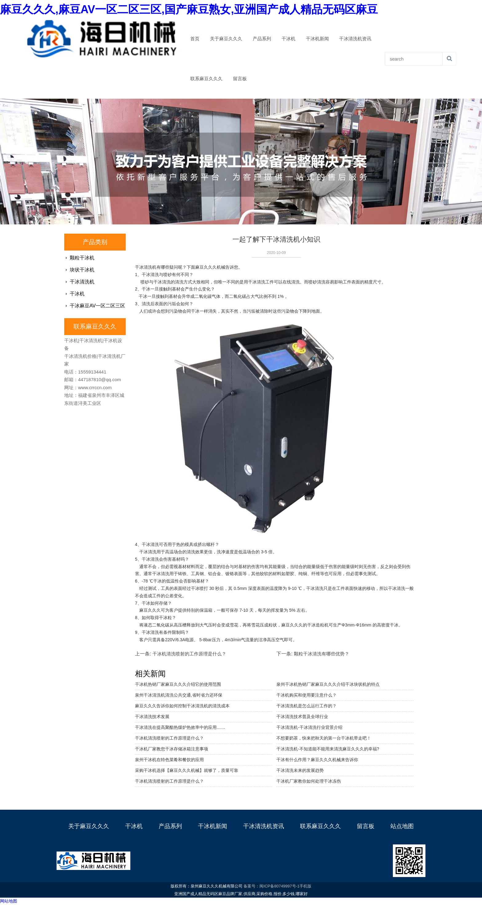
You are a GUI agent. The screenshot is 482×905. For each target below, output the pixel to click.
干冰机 (288, 38)
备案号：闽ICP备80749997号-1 (271, 886)
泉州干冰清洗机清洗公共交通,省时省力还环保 (178, 695)
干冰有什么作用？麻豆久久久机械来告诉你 (317, 759)
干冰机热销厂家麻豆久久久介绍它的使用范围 (178, 684)
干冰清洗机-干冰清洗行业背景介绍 (309, 727)
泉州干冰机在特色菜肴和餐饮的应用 (169, 759)
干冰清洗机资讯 (355, 38)
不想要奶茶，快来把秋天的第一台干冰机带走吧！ (323, 738)
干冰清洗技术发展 (152, 716)
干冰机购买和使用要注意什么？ (306, 695)
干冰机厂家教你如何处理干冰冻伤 (308, 781)
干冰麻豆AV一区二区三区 (97, 305)
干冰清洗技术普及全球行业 (302, 716)
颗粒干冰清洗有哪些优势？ (321, 653)
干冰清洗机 (82, 281)
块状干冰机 (82, 269)
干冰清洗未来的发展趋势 (300, 770)
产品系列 (262, 38)
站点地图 (402, 826)
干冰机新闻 (317, 38)
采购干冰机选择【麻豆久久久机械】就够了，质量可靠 (186, 770)
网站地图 (8, 901)
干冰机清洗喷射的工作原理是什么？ (189, 653)
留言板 (240, 78)
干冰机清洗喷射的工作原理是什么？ (169, 781)
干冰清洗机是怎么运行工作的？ (306, 705)
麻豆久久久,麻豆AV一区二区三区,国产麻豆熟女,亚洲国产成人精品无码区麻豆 (189, 9)
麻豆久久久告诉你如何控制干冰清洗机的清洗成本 (182, 705)
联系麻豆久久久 (206, 78)
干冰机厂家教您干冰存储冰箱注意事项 (171, 748)
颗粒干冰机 (82, 257)
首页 (195, 38)
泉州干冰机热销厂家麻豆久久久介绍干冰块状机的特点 (328, 684)
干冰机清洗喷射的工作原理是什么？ (169, 738)
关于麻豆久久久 (226, 38)
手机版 (305, 886)
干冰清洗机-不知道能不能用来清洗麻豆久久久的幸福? (327, 748)
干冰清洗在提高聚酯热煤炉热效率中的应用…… (180, 727)
